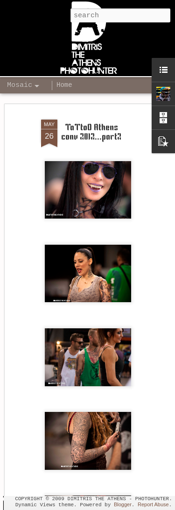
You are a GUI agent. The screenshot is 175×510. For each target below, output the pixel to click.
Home (64, 85)
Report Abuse (153, 504)
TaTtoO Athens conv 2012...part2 (91, 120)
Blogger (123, 504)
